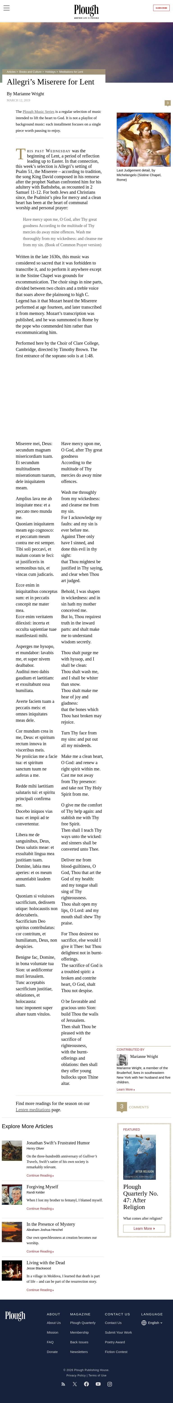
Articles (11, 71)
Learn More (143, 1228)
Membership (79, 1332)
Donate (52, 1352)
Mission (52, 1332)
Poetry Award (115, 1342)
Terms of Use (98, 1375)
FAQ (50, 1342)
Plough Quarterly (83, 1323)
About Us (54, 1323)
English (151, 1323)
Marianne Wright (28, 93)
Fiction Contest (116, 1352)
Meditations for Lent (71, 71)
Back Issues (79, 1342)
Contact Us (113, 1323)
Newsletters (79, 1352)
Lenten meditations (33, 1109)
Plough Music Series (39, 111)
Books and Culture (30, 71)
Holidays (50, 71)
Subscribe (161, 8)
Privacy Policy (76, 1375)
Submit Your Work (118, 1332)
